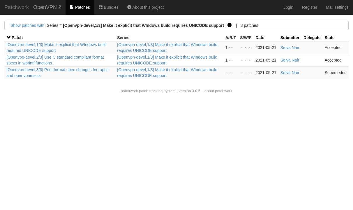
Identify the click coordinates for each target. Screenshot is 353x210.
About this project (145, 7)
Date (259, 37)
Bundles (109, 7)
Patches (80, 7)
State (329, 37)
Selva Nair (289, 47)
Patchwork (16, 7)
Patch (17, 37)
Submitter (289, 37)
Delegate (311, 37)
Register (309, 7)
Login (288, 7)
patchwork (129, 91)
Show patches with (27, 25)
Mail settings (337, 7)
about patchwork (218, 91)
